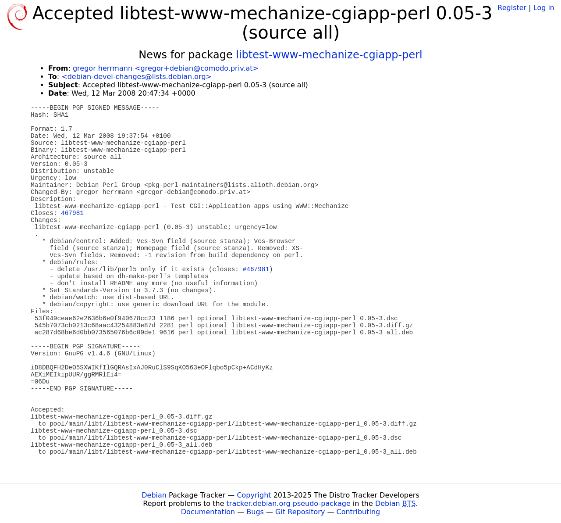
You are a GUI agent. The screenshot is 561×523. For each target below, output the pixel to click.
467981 (72, 213)
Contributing (358, 512)
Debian (154, 495)
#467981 (256, 269)
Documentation (208, 512)
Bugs (255, 512)
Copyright (254, 495)
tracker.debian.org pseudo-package (289, 503)
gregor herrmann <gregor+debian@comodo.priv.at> (166, 68)
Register (511, 8)
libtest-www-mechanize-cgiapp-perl (329, 55)
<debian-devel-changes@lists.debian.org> (136, 76)
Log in (543, 8)
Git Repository (300, 512)
